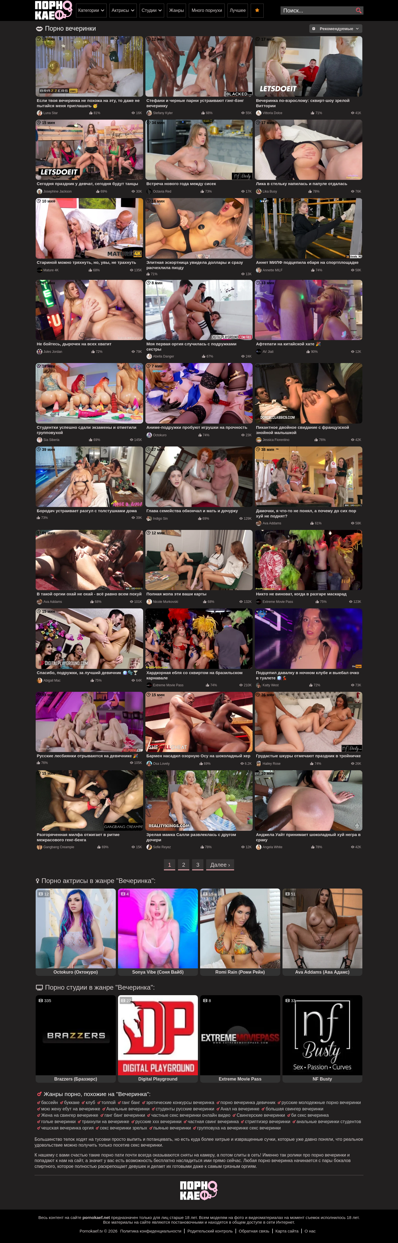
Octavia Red (158, 191)
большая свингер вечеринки (294, 1109)
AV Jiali (264, 351)
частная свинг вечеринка (213, 1121)
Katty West (267, 685)
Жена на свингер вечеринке (69, 1115)
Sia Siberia (48, 440)
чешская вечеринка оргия (67, 1128)
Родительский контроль (210, 1231)
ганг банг (131, 1102)
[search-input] (322, 10)
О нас (310, 1231)
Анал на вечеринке (240, 1109)
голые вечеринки (58, 1121)
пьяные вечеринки (172, 1128)
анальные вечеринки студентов (329, 1121)
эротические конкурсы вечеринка (180, 1102)
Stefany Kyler (159, 113)
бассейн (49, 1102)
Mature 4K (48, 270)
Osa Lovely (158, 763)
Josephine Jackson (54, 191)
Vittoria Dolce (269, 113)
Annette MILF (269, 270)
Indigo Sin (157, 518)
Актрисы (120, 10)
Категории (88, 10)
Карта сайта (287, 1231)
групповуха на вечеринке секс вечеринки (239, 1128)
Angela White (269, 847)
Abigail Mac (49, 680)
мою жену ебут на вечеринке (70, 1109)
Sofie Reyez (158, 847)
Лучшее (238, 10)
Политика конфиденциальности (150, 1231)
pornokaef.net (96, 1217)
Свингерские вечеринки (261, 1115)
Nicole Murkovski (162, 602)
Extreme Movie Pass (274, 602)
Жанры (176, 10)
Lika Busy (266, 191)
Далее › (220, 865)
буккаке (72, 1102)
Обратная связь (254, 1231)
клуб (90, 1102)
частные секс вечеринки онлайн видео (191, 1115)
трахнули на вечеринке (105, 1121)
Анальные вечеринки (128, 1109)
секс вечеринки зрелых (123, 1128)
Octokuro (156, 435)
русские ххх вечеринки (158, 1121)
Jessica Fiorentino (272, 440)
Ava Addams (268, 523)
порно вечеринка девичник (248, 1102)
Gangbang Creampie (55, 847)
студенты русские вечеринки (185, 1109)
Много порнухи (207, 10)
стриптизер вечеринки (267, 1121)
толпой (108, 1102)
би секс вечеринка (310, 1115)
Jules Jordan (49, 351)
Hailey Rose (268, 763)
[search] (358, 11)
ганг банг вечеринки (124, 1115)
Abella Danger (160, 356)
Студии (149, 10)
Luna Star (47, 113)
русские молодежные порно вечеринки (321, 1102)
